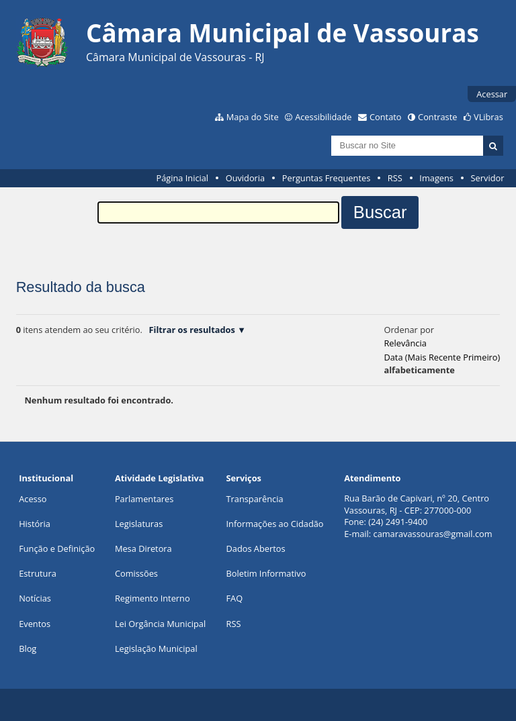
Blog (27, 648)
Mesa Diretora (143, 548)
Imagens (436, 178)
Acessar (491, 94)
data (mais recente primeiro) (442, 357)
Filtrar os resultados (191, 330)
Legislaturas (139, 524)
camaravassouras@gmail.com (433, 534)
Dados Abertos (256, 548)
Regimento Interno (152, 598)
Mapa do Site (252, 117)
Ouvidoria (245, 178)
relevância (405, 343)
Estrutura (37, 573)
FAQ (234, 598)
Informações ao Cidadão (275, 524)
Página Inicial (182, 178)
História (34, 524)
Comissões (136, 573)
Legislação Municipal (156, 648)
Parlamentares (144, 499)
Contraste (437, 117)
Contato (386, 117)
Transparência (255, 499)
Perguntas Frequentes (326, 178)
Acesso (32, 499)
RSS (395, 178)
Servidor (488, 178)
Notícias (35, 598)
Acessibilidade (323, 117)
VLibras (488, 117)
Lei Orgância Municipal (160, 624)
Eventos (34, 624)
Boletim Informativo (266, 573)
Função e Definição (57, 548)
